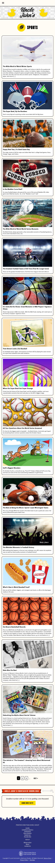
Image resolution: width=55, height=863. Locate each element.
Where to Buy (27, 842)
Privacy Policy (24, 860)
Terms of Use (47, 858)
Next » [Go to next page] (36, 778)
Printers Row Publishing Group (27, 825)
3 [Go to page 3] (26, 778)
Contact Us (27, 846)
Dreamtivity (27, 831)
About (27, 839)
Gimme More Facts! (27, 803)
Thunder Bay (27, 837)
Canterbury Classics (27, 829)
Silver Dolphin (27, 833)
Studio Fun (27, 835)
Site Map (32, 860)
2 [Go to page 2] (22, 778)
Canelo (28, 828)
